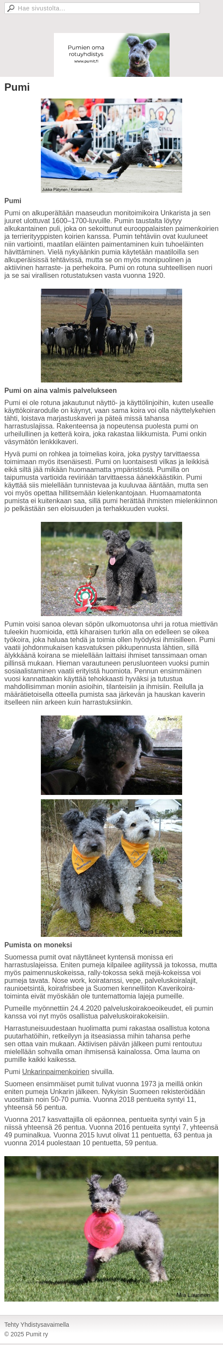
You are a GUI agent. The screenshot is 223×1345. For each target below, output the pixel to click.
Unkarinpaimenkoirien (56, 1071)
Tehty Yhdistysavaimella (36, 1324)
